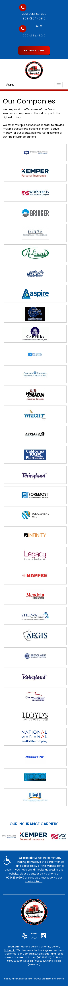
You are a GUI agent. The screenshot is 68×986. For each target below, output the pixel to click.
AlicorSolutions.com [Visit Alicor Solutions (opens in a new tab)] (22, 978)
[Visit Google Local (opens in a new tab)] (34, 936)
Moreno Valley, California (35, 946)
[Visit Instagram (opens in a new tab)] (43, 936)
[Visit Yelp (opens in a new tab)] (24, 936)
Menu (9, 84)
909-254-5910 (34, 18)
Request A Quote (34, 50)
